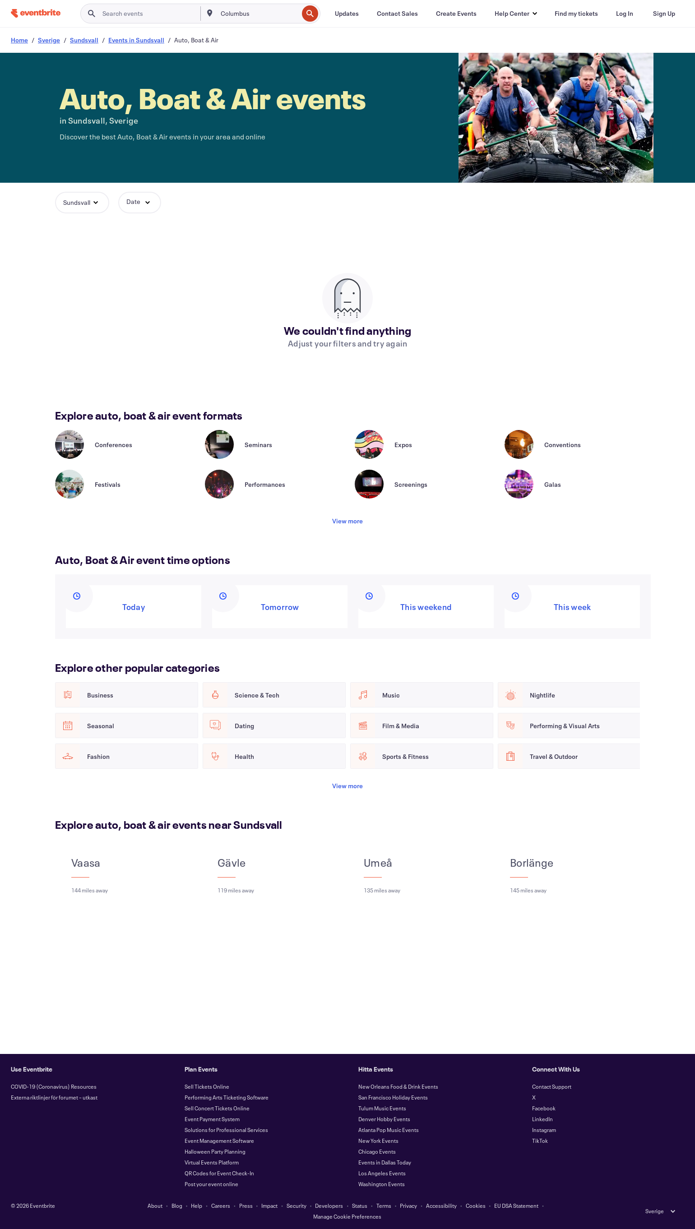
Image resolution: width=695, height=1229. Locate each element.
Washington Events (381, 1183)
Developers (329, 1205)
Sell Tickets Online (207, 1086)
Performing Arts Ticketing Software (227, 1097)
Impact (269, 1205)
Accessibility (441, 1205)
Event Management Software (219, 1140)
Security (296, 1205)
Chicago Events (377, 1151)
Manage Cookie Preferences (347, 1216)
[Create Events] (456, 14)
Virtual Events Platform (212, 1162)
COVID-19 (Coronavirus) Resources (54, 1086)
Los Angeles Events (382, 1173)
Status (359, 1205)
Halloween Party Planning (215, 1151)
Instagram (544, 1129)
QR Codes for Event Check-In (219, 1173)
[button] (515, 13)
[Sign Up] (664, 14)
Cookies (476, 1205)
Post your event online (211, 1183)
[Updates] (347, 14)
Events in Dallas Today (384, 1162)
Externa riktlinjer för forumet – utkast (54, 1097)
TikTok (540, 1140)
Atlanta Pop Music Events (388, 1129)
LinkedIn (542, 1119)
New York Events (378, 1140)
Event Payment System (212, 1119)
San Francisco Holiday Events (393, 1097)
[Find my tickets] (576, 14)
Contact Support (551, 1086)
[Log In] (624, 14)
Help (196, 1205)
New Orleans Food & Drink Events (398, 1086)
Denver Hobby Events (384, 1119)
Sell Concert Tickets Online (217, 1108)
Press (246, 1205)
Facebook (544, 1108)
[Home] (35, 13)
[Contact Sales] (397, 14)
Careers (220, 1205)
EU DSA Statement (516, 1205)
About (155, 1205)
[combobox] (258, 13)
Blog (176, 1205)
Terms (383, 1205)
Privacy (408, 1205)
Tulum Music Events (382, 1108)
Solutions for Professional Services (226, 1129)
